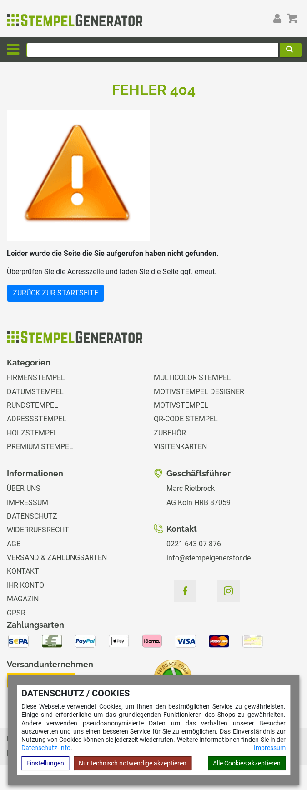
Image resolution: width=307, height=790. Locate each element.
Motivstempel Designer (199, 391)
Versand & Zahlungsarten (57, 557)
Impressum (270, 747)
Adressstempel (36, 419)
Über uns (23, 488)
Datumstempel (35, 391)
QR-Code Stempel (186, 419)
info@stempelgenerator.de (208, 558)
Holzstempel (32, 433)
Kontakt (23, 571)
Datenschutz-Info (45, 747)
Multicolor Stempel (192, 377)
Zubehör (170, 433)
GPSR (16, 613)
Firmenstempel (36, 377)
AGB (14, 544)
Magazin (23, 599)
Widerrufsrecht (38, 529)
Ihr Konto (25, 585)
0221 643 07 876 (193, 544)
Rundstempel (32, 405)
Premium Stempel (40, 446)
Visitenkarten (180, 446)
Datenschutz (32, 516)
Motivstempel (181, 405)
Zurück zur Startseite (55, 293)
